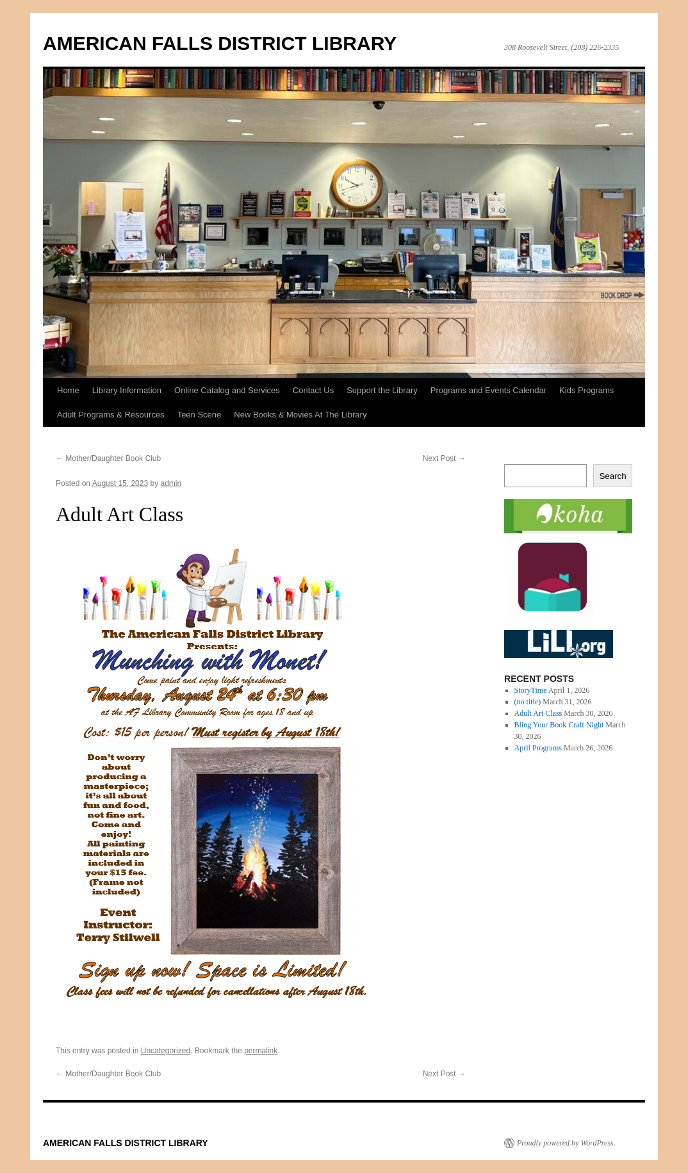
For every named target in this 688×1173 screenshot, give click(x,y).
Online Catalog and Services (227, 390)
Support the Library (382, 390)
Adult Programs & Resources (111, 414)
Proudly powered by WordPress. (566, 1142)
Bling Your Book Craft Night (559, 724)
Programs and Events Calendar (488, 390)
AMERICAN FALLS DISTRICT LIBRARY (220, 43)
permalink (260, 1050)
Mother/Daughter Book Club (108, 458)
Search (612, 476)
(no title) (527, 701)
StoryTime (530, 690)
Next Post (444, 458)
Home (68, 390)
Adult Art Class (538, 713)
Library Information (126, 390)
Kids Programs (586, 390)
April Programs (538, 747)
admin (171, 483)
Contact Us (313, 390)
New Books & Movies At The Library (300, 414)
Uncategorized (165, 1050)
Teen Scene (199, 414)
